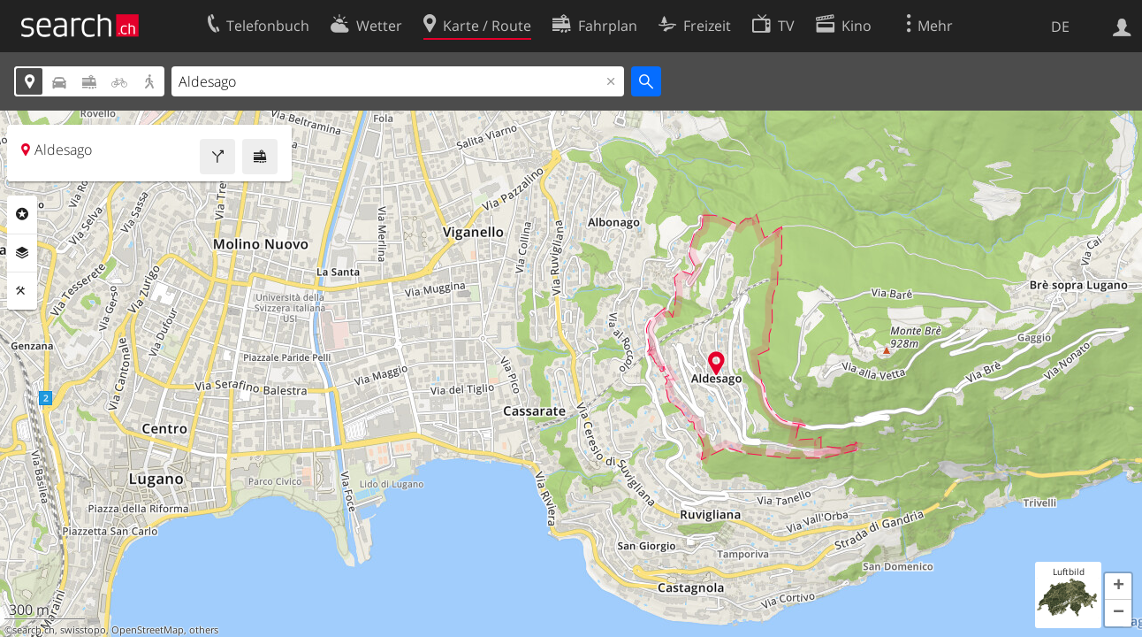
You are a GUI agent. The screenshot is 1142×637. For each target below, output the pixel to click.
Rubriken (22, 214)
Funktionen (22, 291)
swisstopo (83, 630)
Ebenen (22, 253)
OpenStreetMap (147, 630)
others (203, 630)
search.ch (33, 630)
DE (1060, 26)
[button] (1118, 586)
